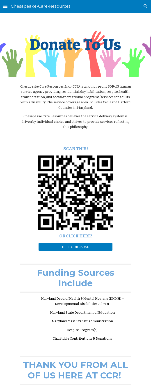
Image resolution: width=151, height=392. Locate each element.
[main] (75, 44)
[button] (5, 6)
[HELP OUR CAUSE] (75, 246)
